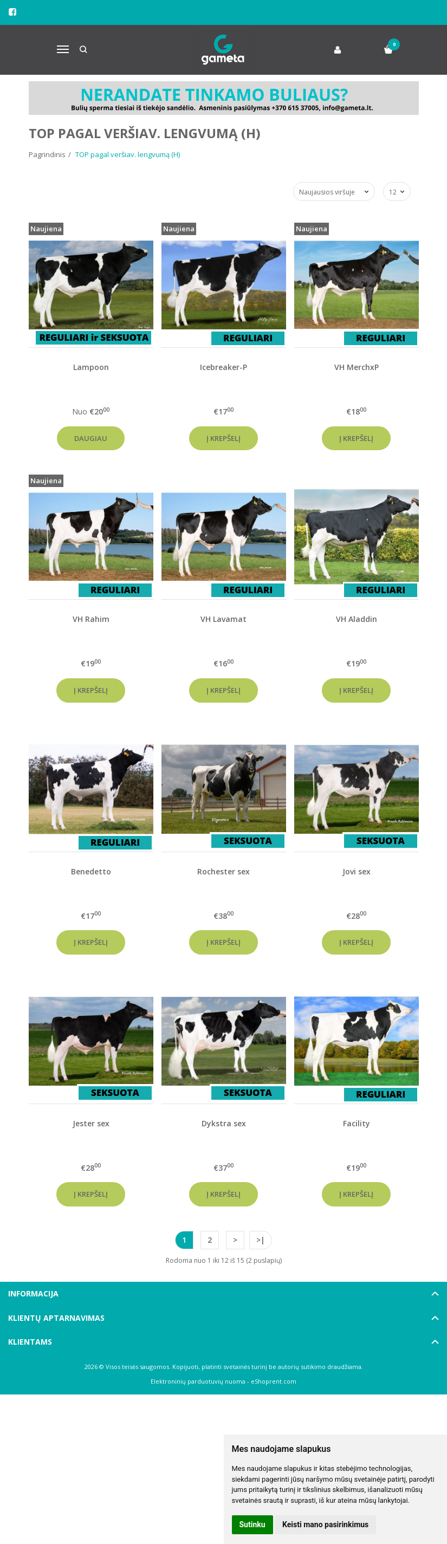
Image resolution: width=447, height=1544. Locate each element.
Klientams (30, 1342)
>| (260, 1240)
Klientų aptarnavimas (56, 1318)
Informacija (33, 1293)
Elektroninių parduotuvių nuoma (198, 1381)
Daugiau (90, 438)
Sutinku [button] (252, 1524)
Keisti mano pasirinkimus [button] (325, 1524)
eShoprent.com (273, 1381)
